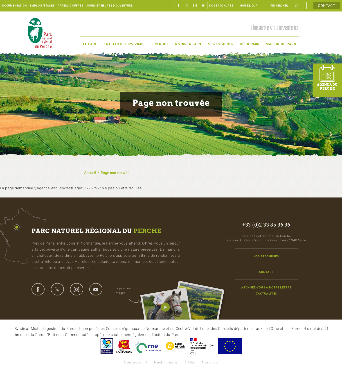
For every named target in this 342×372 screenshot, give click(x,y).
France (201, 346)
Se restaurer (221, 44)
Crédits (190, 362)
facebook (38, 289)
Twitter (187, 5)
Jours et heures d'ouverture (109, 5)
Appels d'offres (70, 5)
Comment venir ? (135, 362)
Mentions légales (166, 362)
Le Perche (159, 44)
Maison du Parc (281, 44)
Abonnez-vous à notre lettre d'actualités (266, 290)
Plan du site (210, 362)
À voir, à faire (188, 44)
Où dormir (250, 44)
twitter (57, 289)
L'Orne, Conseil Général (148, 346)
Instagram (195, 5)
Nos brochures (221, 5)
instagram (76, 289)
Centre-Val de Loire (106, 346)
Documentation (14, 5)
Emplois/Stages (42, 5)
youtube (95, 289)
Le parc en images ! (128, 290)
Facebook (179, 5)
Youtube (203, 5)
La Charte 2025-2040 (124, 44)
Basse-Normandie (124, 346)
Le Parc (90, 44)
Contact (326, 6)
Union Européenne (229, 346)
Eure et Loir (176, 346)
